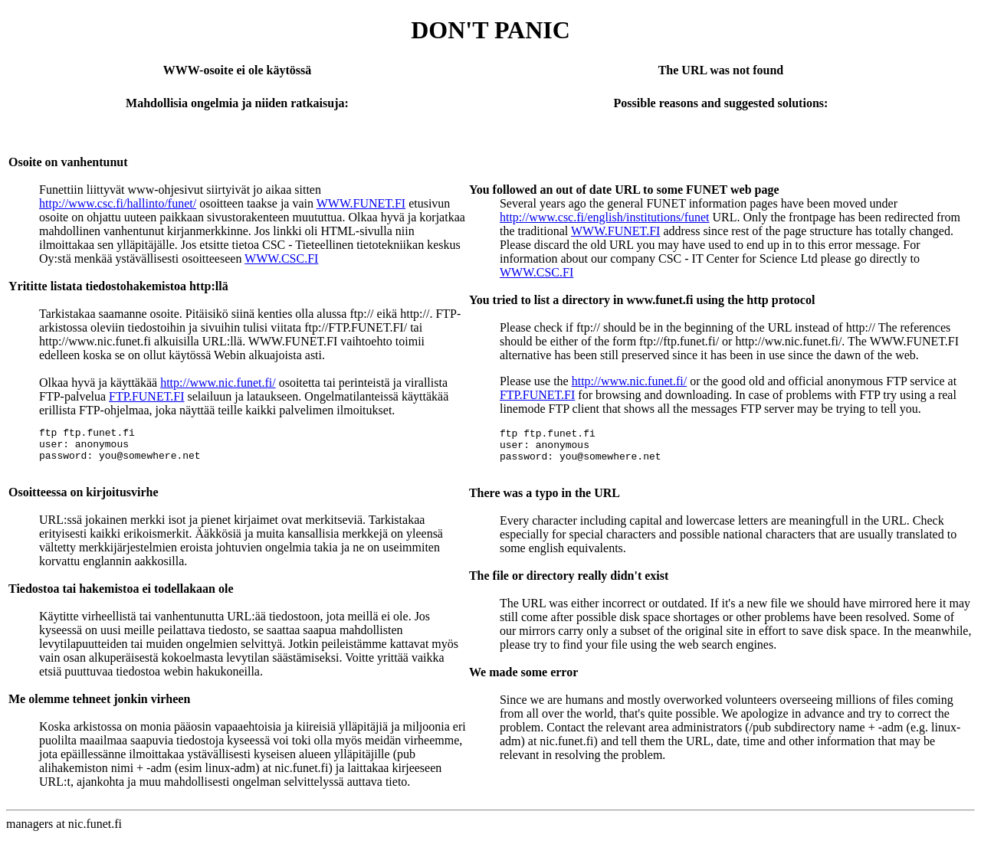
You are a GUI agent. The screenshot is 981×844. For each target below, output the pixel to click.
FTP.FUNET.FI (146, 396)
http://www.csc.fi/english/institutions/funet (605, 217)
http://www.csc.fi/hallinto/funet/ (117, 203)
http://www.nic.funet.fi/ (218, 382)
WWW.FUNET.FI (361, 203)
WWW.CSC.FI (281, 258)
